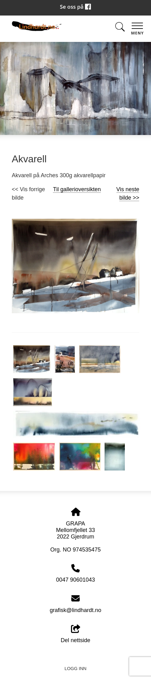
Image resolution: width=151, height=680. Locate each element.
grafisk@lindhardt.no (75, 610)
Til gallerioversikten (77, 189)
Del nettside (75, 634)
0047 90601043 (75, 580)
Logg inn (75, 668)
